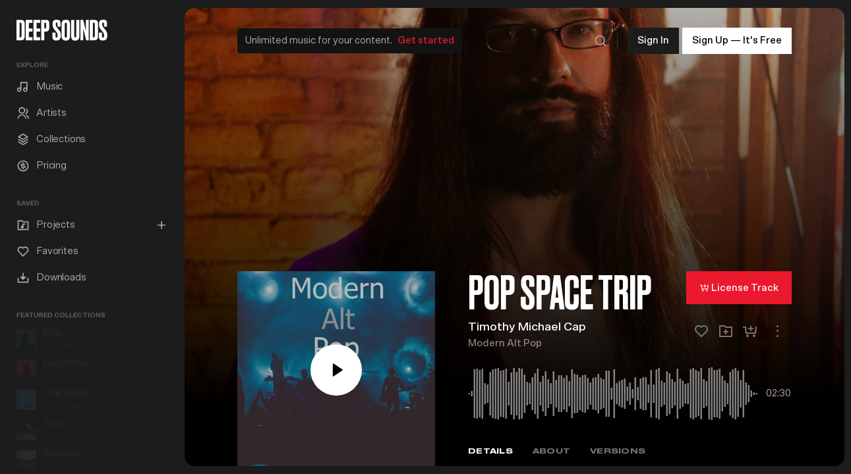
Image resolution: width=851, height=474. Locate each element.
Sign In (653, 39)
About (551, 450)
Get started (426, 39)
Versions (617, 450)
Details (490, 450)
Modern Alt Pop (505, 342)
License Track (738, 286)
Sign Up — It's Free (737, 39)
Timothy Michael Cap (527, 326)
